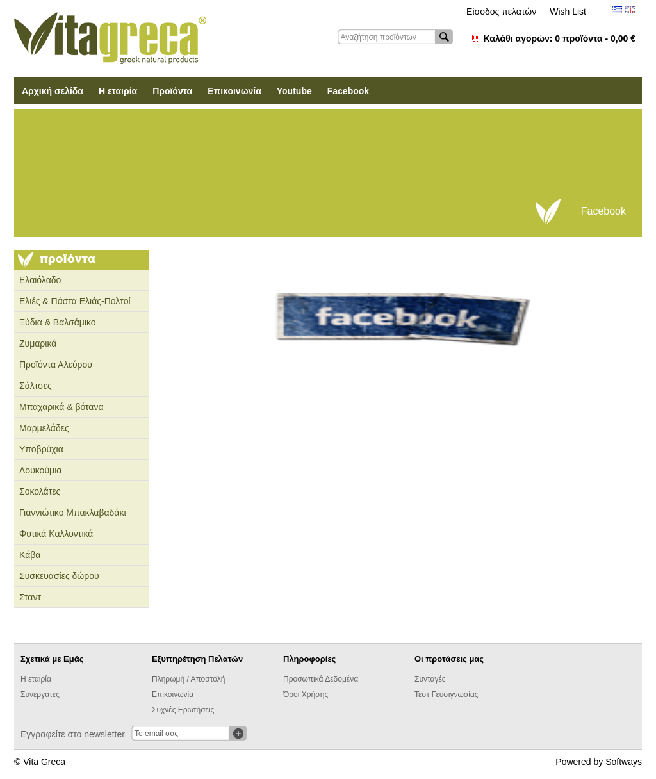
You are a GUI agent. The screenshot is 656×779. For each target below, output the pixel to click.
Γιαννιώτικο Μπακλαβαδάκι (72, 512)
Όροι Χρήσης (305, 694)
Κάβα (29, 555)
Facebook (348, 91)
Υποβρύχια (41, 449)
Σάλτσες (35, 386)
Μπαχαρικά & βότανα (61, 407)
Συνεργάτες (40, 694)
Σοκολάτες (39, 491)
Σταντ (30, 597)
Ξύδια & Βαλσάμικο (57, 322)
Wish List (568, 11)
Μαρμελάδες (44, 428)
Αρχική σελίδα (52, 91)
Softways (623, 762)
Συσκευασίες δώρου (59, 576)
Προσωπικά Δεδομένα (320, 679)
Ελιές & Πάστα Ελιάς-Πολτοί (75, 301)
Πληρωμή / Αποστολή (188, 679)
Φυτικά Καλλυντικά (56, 534)
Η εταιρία (118, 91)
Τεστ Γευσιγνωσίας (446, 694)
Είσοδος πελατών (501, 11)
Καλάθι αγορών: (560, 38)
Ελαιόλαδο (40, 280)
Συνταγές (430, 679)
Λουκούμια (40, 470)
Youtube (294, 91)
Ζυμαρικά (37, 343)
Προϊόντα (172, 91)
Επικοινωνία (234, 91)
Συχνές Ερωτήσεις (183, 709)
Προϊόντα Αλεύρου (55, 364)
